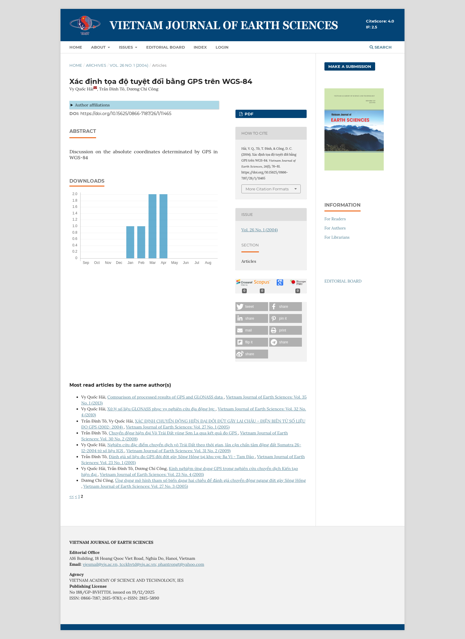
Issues (126, 47)
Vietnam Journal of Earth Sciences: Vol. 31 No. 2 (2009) (178, 450)
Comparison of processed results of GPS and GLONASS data (165, 397)
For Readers (335, 219)
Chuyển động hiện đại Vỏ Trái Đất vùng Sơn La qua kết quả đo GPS (173, 433)
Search (381, 47)
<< (71, 496)
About (99, 47)
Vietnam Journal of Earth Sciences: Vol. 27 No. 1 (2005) (178, 427)
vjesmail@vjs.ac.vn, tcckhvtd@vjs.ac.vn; (120, 564)
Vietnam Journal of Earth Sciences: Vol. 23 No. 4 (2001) (152, 474)
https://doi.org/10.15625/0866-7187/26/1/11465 (125, 113)
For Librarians (337, 237)
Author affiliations (92, 105)
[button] (251, 306)
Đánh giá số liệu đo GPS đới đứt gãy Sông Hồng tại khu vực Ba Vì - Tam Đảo (182, 456)
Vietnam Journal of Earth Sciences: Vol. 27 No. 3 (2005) (135, 486)
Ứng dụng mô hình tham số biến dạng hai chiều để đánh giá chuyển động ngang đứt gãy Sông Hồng (210, 480)
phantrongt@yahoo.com (181, 564)
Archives (96, 65)
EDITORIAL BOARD (343, 281)
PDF (248, 113)
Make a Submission (349, 66)
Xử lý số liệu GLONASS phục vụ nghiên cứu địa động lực (161, 409)
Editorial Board (165, 47)
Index (200, 47)
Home (75, 47)
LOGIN (222, 47)
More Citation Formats (267, 189)
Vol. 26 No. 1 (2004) (129, 65)
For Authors (335, 228)
